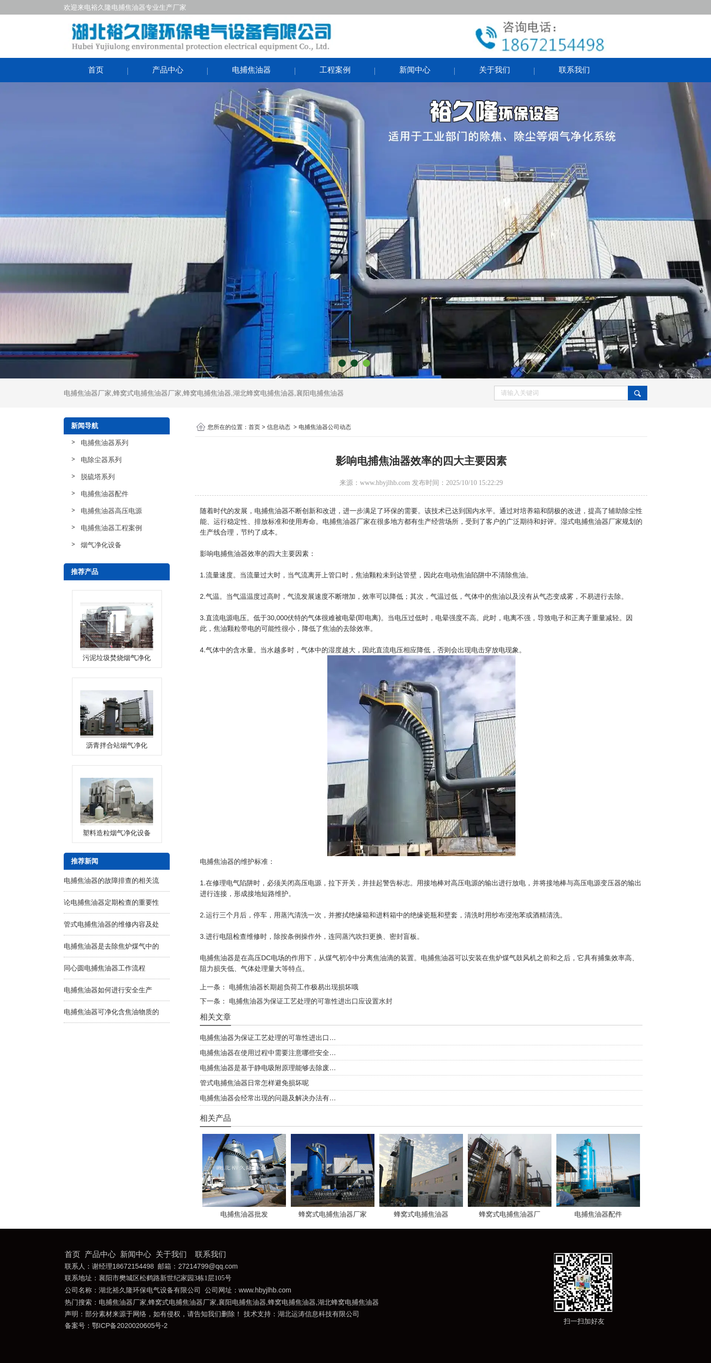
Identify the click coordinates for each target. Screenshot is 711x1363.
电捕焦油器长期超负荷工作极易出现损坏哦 (292, 987)
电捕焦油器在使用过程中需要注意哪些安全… (268, 1053)
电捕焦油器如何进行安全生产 (108, 990)
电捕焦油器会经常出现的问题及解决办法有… (268, 1098)
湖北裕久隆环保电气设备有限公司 (150, 1290)
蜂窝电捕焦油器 (207, 393)
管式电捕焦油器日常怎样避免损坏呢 (254, 1083)
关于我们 (494, 70)
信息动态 (278, 427)
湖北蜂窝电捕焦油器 (263, 393)
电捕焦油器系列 (104, 443)
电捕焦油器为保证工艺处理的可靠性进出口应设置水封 (309, 1001)
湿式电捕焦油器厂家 (591, 521)
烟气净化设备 (101, 545)
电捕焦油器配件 (104, 494)
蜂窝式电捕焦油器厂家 (147, 393)
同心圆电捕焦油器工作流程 (104, 968)
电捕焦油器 (251, 70)
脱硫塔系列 (98, 477)
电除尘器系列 (101, 460)
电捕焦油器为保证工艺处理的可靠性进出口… (268, 1037)
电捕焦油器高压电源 (111, 511)
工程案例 (335, 70)
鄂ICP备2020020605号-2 (130, 1325)
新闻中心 (414, 70)
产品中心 (167, 70)
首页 (96, 70)
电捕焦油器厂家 (87, 393)
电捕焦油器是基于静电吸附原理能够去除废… (268, 1068)
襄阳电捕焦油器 (320, 393)
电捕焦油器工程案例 (111, 528)
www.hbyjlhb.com (385, 482)
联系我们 (574, 70)
